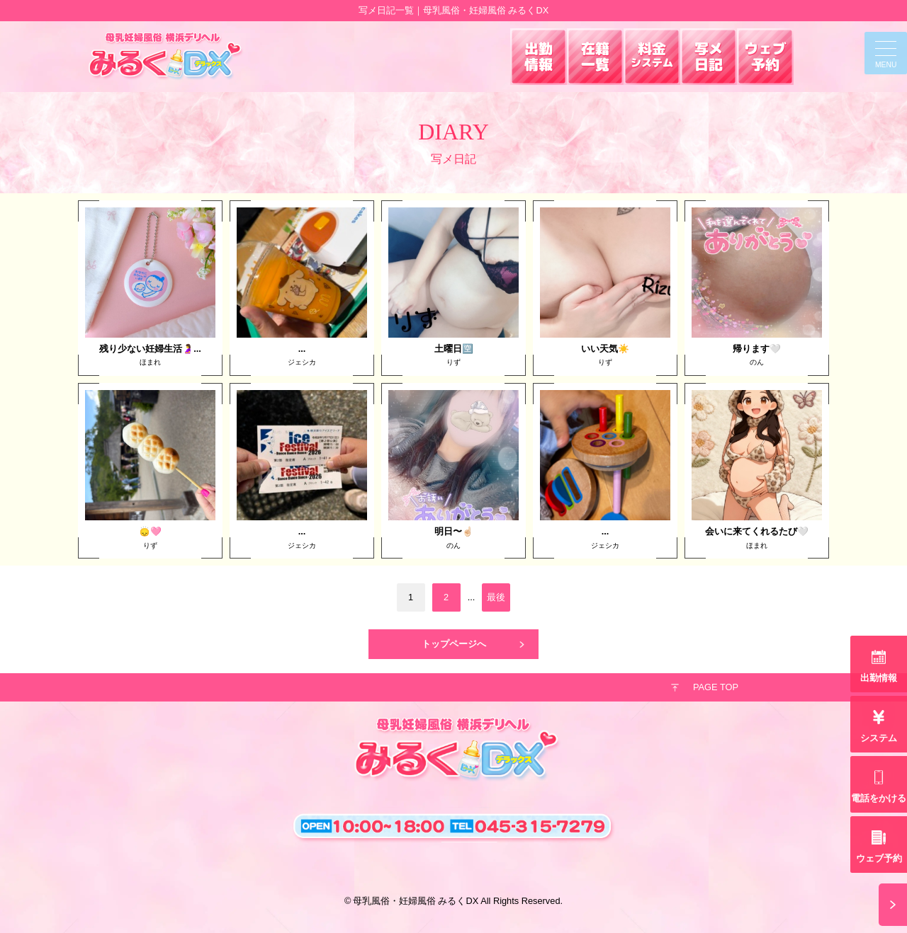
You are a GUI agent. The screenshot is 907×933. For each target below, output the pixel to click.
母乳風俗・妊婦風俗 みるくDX (415, 900)
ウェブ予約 (879, 858)
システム (878, 738)
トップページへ (454, 644)
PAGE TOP (715, 687)
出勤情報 (878, 677)
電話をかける (878, 798)
